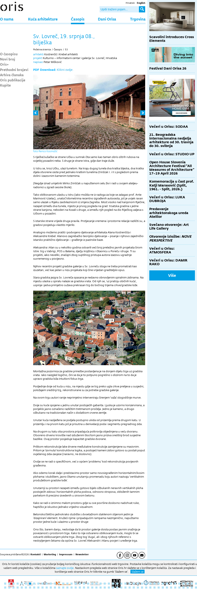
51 (18, 587)
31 (130, 584)
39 (163, 584)
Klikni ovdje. (65, 70)
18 (76, 584)
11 (47, 584)
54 (30, 587)
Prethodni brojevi (14, 69)
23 (96, 584)
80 (138, 587)
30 (125, 584)
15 (63, 584)
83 (150, 587)
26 (109, 584)
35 (146, 584)
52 (22, 587)
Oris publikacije (12, 79)
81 (142, 587)
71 (101, 587)
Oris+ (4, 64)
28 (117, 584)
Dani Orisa (107, 19)
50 (13, 587)
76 (121, 587)
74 (113, 587)
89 (175, 587)
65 (76, 587)
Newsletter (82, 554)
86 (163, 587)
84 (154, 587)
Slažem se (137, 571)
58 (47, 587)
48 (5, 587)
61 (59, 587)
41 (171, 584)
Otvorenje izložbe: (170, 238)
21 (88, 584)
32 (134, 584)
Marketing (50, 554)
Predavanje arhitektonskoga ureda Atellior (168, 213)
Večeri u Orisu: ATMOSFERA (162, 250)
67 (84, 587)
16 (67, 584)
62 (63, 587)
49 (9, 587)
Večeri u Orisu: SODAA (168, 126)
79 (134, 587)
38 (159, 584)
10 (42, 584)
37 (154, 584)
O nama (6, 19)
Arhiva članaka (12, 74)
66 (80, 587)
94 (196, 587)
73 (109, 587)
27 (113, 584)
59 (51, 587)
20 (84, 584)
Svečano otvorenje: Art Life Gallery (169, 227)
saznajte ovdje (65, 568)
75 (117, 587)
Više (172, 275)
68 (88, 587)
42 (175, 584)
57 (42, 587)
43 (179, 584)
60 (55, 587)
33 (138, 584)
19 (80, 584)
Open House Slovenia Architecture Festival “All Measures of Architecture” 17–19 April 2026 (171, 168)
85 (159, 587)
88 (171, 587)
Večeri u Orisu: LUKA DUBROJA (167, 199)
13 (55, 584)
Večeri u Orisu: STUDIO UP (171, 154)
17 (72, 584)
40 (167, 584)
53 (66, 49)
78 (130, 587)
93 (192, 587)
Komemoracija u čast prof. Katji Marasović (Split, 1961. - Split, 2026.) (171, 185)
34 (142, 584)
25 (105, 584)
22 (92, 584)
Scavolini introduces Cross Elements (171, 39)
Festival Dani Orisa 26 (167, 68)
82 (146, 587)
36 (150, 584)
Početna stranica (42, 49)
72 (105, 587)
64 (72, 587)
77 (125, 587)
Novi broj (7, 59)
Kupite (5, 85)
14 (59, 584)
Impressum (65, 554)
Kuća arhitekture (43, 19)
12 (51, 584)
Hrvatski (130, 3)
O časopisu (9, 53)
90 (179, 587)
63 (67, 587)
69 (92, 587)
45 (188, 584)
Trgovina (138, 19)
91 (183, 587)
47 (196, 584)
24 (101, 584)
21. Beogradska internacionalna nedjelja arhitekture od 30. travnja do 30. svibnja (171, 140)
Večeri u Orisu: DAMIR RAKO (168, 262)
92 (188, 587)
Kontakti (35, 554)
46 (192, 584)
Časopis (77, 19)
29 (121, 584)
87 (167, 587)
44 (183, 584)
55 (34, 587)
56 (38, 587)
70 (96, 587)
